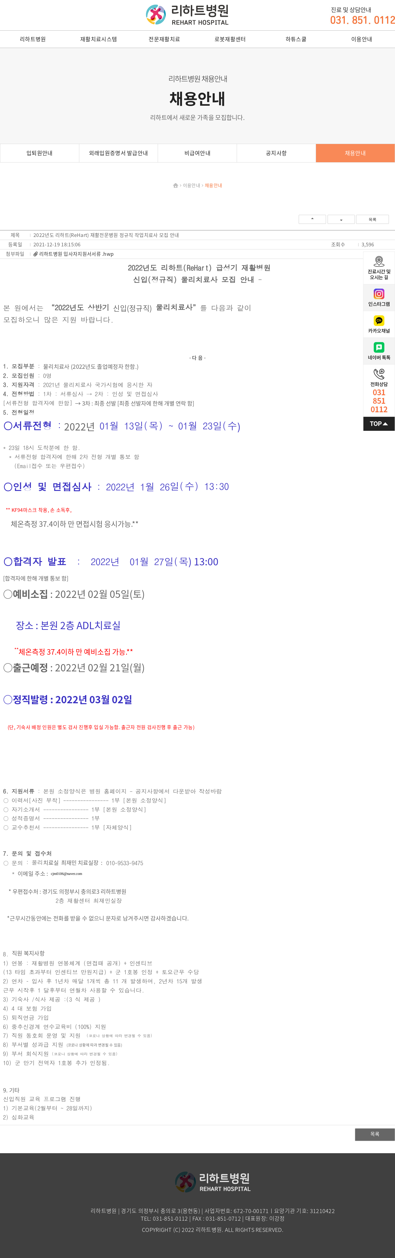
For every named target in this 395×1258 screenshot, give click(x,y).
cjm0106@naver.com (66, 874)
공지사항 (276, 153)
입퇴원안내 (39, 153)
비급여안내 (197, 153)
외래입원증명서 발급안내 (118, 153)
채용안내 (355, 153)
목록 (372, 219)
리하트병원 (187, 14)
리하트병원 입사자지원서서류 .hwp (76, 253)
